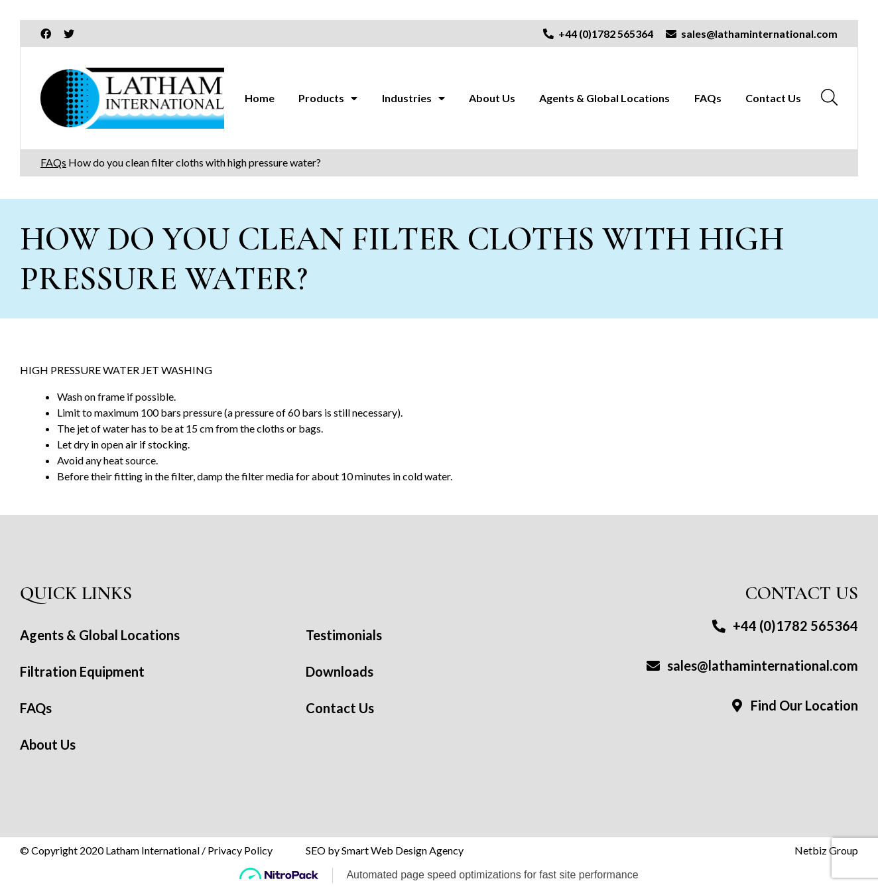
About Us (492, 98)
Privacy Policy (240, 850)
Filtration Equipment (82, 671)
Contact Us (773, 98)
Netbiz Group (826, 850)
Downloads (339, 671)
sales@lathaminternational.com (751, 665)
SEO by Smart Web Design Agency (385, 850)
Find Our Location (793, 705)
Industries (407, 98)
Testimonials (344, 635)
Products (321, 98)
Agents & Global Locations (604, 98)
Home (260, 98)
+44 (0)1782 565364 (784, 626)
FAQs (707, 98)
